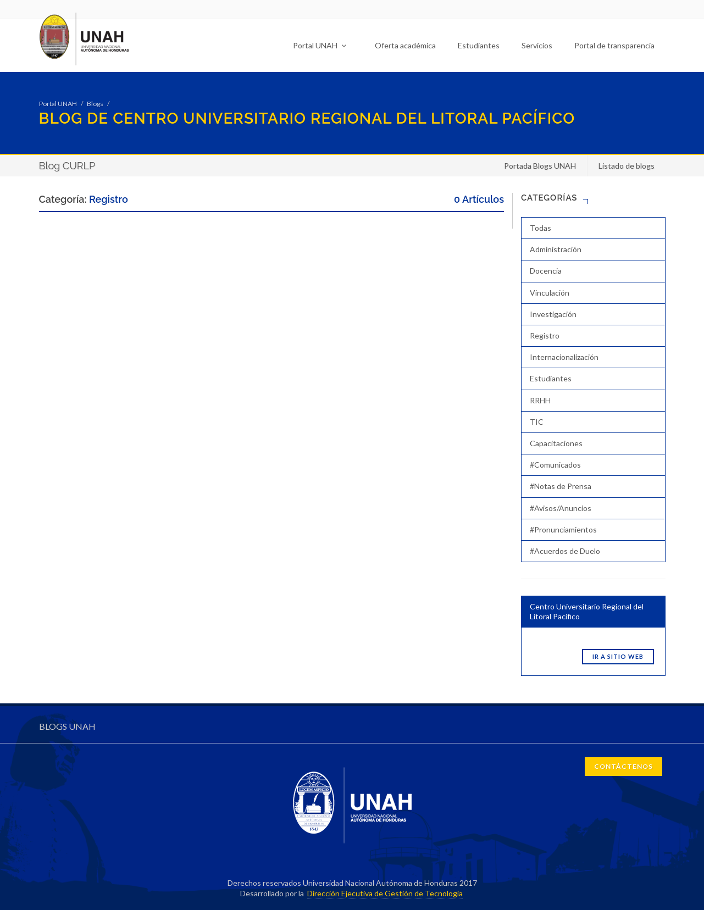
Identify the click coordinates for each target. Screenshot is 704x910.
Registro (544, 335)
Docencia (546, 270)
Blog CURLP (67, 165)
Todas (540, 227)
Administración (555, 249)
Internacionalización (564, 357)
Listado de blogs (626, 165)
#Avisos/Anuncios (560, 508)
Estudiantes (479, 45)
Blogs (95, 103)
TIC (537, 421)
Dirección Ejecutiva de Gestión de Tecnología (385, 893)
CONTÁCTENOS (623, 766)
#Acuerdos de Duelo (565, 551)
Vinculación (549, 292)
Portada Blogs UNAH (540, 165)
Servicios (537, 45)
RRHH (540, 400)
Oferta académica (405, 45)
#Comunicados (555, 464)
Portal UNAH (319, 45)
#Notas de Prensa (560, 486)
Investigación (553, 314)
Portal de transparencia (614, 45)
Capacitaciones (556, 443)
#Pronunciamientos (563, 529)
